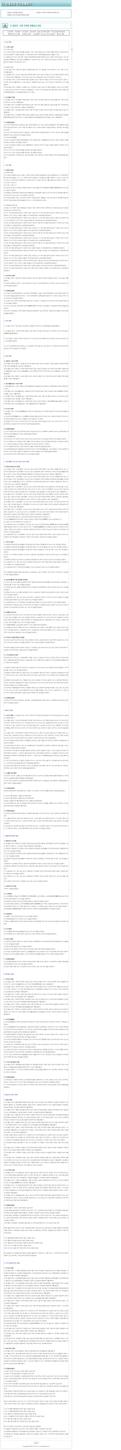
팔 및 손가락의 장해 (43, 32)
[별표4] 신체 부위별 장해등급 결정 (18, 15)
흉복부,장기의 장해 (14, 34)
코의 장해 (25, 32)
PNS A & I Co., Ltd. (35, 1446)
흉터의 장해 (60, 34)
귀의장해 (17, 32)
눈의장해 (10, 32)
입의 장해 (33, 32)
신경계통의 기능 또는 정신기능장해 (44, 34)
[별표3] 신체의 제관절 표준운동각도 (48, 12)
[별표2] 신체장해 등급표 (15, 12)
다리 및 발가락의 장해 (58, 32)
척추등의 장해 (26, 34)
